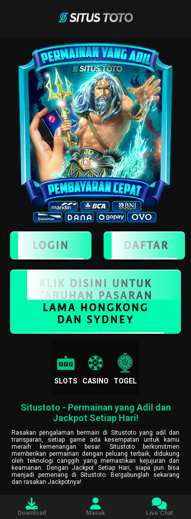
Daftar (144, 245)
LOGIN (50, 245)
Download (32, 506)
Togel (125, 369)
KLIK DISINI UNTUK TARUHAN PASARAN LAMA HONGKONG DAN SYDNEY (95, 302)
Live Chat (159, 506)
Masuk (95, 506)
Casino (95, 369)
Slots (65, 369)
